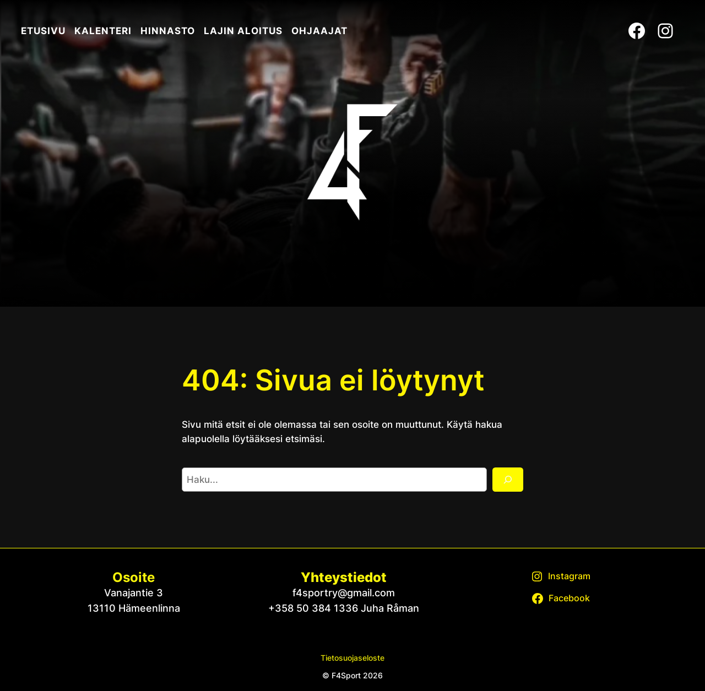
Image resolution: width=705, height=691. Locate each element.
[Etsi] (507, 479)
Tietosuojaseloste (352, 657)
